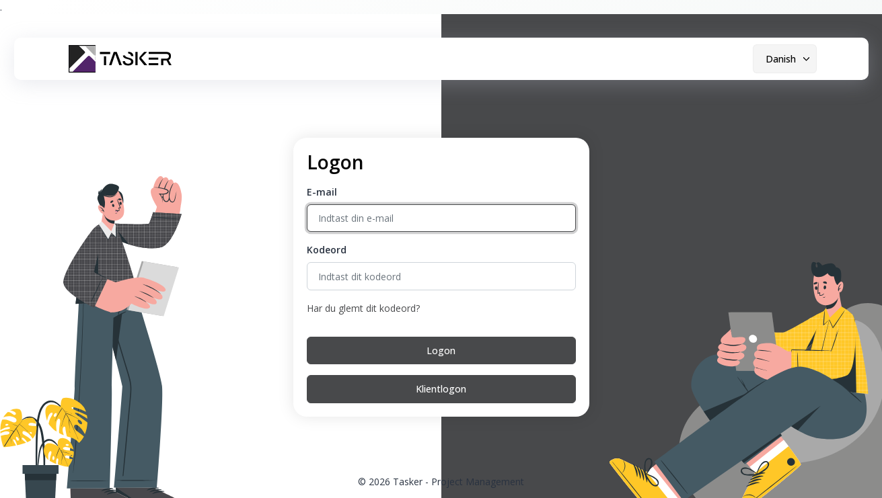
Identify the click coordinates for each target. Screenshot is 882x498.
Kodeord (326, 249)
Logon (441, 350)
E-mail (322, 191)
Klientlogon (441, 388)
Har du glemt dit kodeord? (363, 308)
